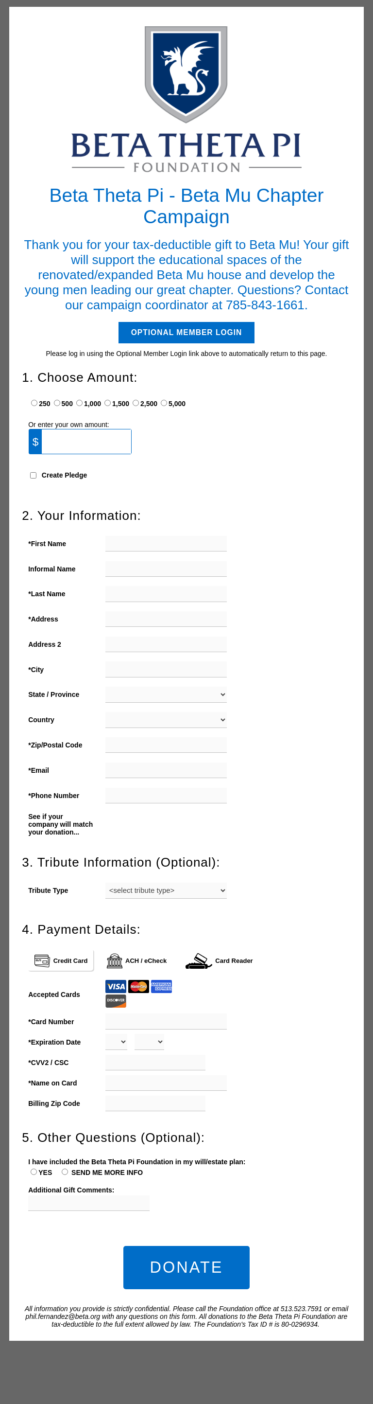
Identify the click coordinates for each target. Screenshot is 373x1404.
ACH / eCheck (137, 961)
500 (67, 404)
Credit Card (60, 961)
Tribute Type (48, 890)
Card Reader (219, 961)
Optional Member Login (186, 332)
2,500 (148, 404)
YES (45, 1172)
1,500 (120, 404)
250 (44, 404)
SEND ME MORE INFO (106, 1172)
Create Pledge (64, 475)
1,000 (92, 404)
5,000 (177, 404)
